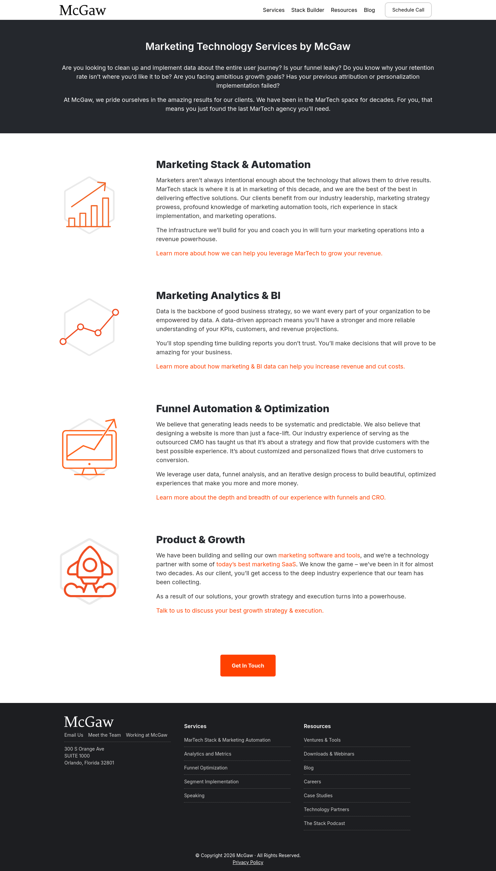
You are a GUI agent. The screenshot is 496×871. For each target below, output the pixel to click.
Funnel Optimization (205, 767)
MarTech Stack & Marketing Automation (227, 740)
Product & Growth (218, 537)
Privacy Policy (248, 862)
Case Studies (318, 795)
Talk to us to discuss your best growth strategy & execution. (240, 610)
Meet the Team (104, 735)
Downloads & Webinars (329, 754)
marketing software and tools (319, 555)
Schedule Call (408, 10)
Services (274, 10)
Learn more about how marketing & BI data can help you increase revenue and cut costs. (280, 366)
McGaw (92, 10)
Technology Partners (326, 809)
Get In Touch (248, 665)
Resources (344, 10)
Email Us (73, 735)
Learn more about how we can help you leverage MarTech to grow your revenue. (269, 253)
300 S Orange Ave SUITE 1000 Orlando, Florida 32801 (89, 755)
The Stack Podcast (324, 823)
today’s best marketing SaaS (256, 564)
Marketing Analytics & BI (242, 293)
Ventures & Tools (322, 740)
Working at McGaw (146, 735)
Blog (369, 10)
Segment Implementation (211, 781)
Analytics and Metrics (207, 754)
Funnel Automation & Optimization (276, 406)
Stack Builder (307, 10)
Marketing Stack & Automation (263, 162)
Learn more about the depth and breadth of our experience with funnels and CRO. (271, 497)
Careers (312, 781)
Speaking (194, 795)
